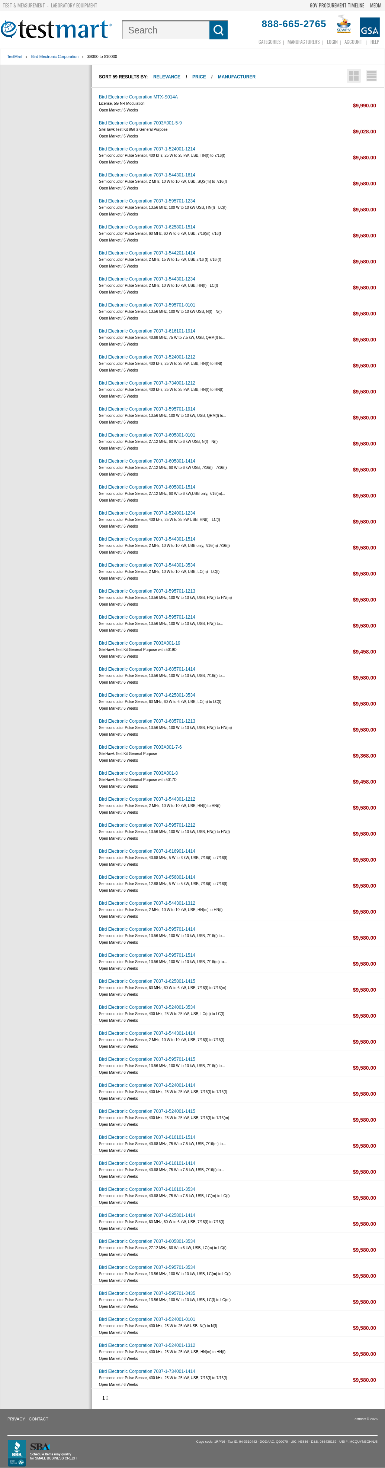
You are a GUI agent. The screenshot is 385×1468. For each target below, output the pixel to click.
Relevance (166, 77)
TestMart (14, 56)
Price (199, 77)
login (332, 41)
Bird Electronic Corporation (54, 56)
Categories (270, 41)
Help (374, 41)
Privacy (16, 1419)
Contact (38, 1419)
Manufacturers (304, 41)
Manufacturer (237, 77)
